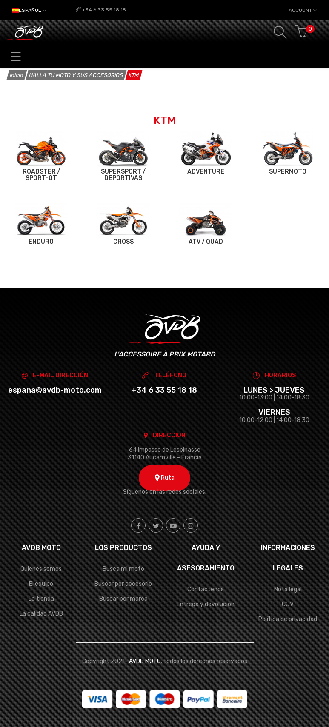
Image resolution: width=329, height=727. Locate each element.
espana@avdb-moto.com (55, 390)
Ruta (165, 478)
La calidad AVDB (41, 613)
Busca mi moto (123, 569)
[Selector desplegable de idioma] (29, 10)
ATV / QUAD (206, 242)
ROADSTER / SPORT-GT (41, 175)
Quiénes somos (41, 569)
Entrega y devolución (206, 604)
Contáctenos (205, 589)
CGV (288, 604)
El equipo (41, 583)
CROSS (123, 242)
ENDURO (41, 242)
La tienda (41, 598)
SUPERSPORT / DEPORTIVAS (123, 175)
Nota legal (288, 589)
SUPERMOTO (287, 171)
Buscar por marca (123, 598)
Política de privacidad (287, 619)
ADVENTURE (205, 171)
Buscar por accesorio (123, 583)
